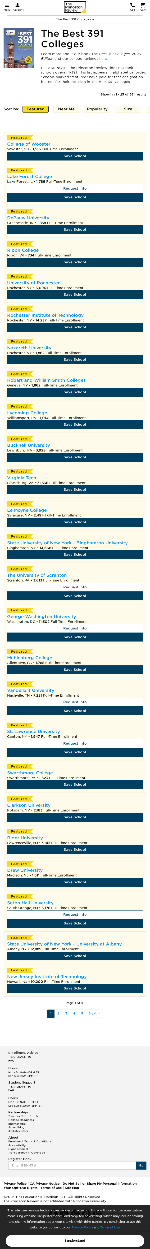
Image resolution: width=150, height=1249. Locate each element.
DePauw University (28, 217)
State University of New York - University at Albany (64, 943)
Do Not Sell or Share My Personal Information (99, 1183)
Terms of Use (110, 1227)
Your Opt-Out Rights (20, 1188)
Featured (36, 110)
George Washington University (41, 616)
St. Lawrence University (33, 731)
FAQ (11, 1060)
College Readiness (21, 1120)
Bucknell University (28, 445)
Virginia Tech (21, 477)
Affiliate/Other (18, 1131)
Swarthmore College (30, 772)
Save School (75, 156)
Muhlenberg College (29, 657)
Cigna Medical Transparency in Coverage (26, 1150)
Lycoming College (27, 412)
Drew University (25, 870)
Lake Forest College (29, 176)
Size (128, 110)
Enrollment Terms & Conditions (30, 1141)
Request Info (75, 188)
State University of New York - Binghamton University (67, 542)
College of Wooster (28, 144)
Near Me (66, 110)
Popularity (97, 110)
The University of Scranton (37, 575)
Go (141, 1165)
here (103, 59)
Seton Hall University (30, 902)
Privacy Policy (82, 1227)
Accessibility (17, 1145)
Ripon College (23, 250)
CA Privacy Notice (44, 1183)
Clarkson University (28, 805)
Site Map (72, 1188)
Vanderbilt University (30, 690)
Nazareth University (29, 347)
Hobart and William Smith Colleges (46, 380)
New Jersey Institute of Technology (47, 976)
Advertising (16, 1127)
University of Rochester (33, 282)
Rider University (25, 837)
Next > (94, 1013)
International (17, 1123)
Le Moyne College (27, 510)
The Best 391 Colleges (75, 19)
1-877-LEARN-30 (19, 1056)
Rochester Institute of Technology (45, 315)
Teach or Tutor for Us (23, 1116)
